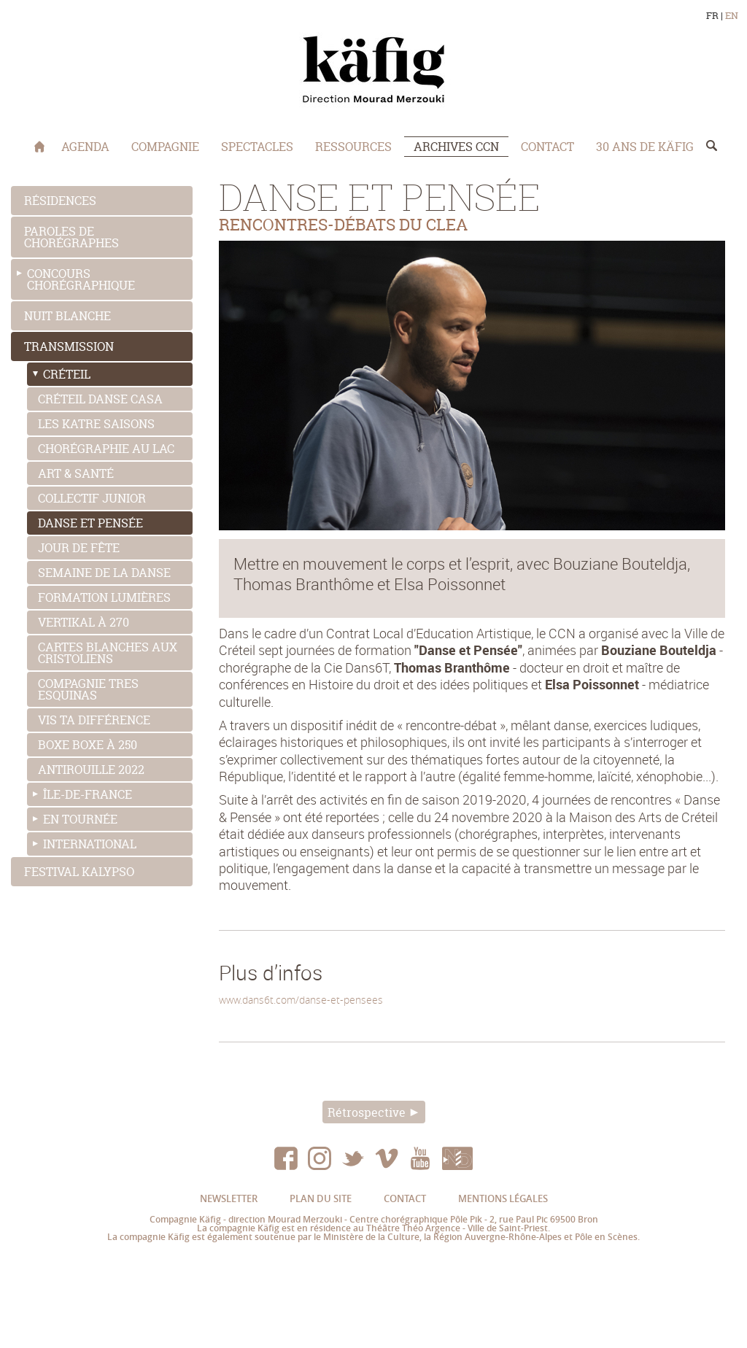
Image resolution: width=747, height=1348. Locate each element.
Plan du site (321, 1198)
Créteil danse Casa (100, 399)
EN (731, 15)
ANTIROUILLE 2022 (91, 770)
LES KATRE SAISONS (96, 424)
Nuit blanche (67, 316)
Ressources (353, 147)
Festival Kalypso (79, 872)
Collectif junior (92, 498)
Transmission (69, 346)
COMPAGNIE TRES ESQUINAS (88, 689)
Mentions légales (503, 1198)
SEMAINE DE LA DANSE (104, 573)
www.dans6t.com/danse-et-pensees (301, 1000)
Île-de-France (87, 794)
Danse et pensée (90, 523)
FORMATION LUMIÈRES (104, 597)
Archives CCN (456, 147)
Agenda (85, 147)
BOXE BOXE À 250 (87, 745)
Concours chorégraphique (81, 279)
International (89, 844)
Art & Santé (76, 473)
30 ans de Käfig (645, 147)
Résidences (60, 201)
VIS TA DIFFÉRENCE (94, 720)
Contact (547, 147)
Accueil (39, 146)
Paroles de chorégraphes (71, 237)
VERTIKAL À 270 (83, 622)
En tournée (80, 819)
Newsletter (229, 1198)
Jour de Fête (79, 548)
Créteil (66, 374)
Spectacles (257, 147)
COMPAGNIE (165, 147)
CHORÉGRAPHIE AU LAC (106, 449)
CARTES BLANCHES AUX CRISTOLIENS (107, 653)
